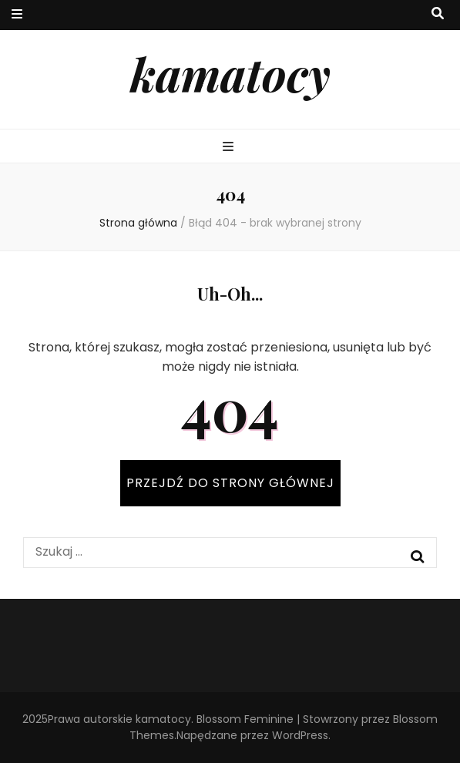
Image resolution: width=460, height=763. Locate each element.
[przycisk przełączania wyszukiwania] (437, 14)
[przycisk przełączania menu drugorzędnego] (17, 15)
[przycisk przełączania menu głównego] (230, 147)
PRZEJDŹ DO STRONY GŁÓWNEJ (230, 483)
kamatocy (230, 73)
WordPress (300, 735)
